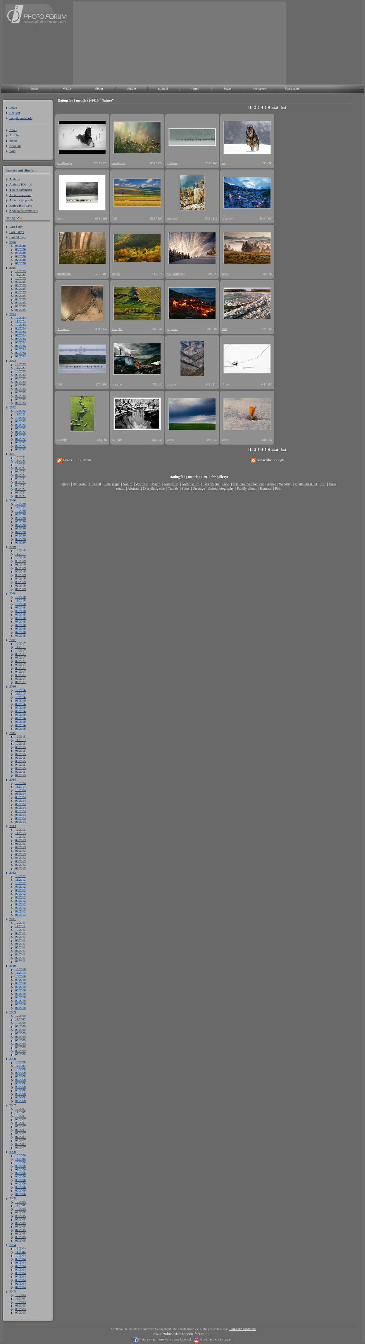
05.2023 (20, 388)
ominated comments (23, 210)
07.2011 (20, 940)
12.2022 (20, 410)
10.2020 (20, 510)
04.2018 (20, 625)
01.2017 (20, 682)
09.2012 (20, 886)
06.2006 (20, 1176)
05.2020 (20, 528)
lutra (60, 218)
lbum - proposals (21, 200)
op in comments (20, 189)
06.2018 (20, 618)
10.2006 (20, 1162)
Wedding (285, 484)
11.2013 (20, 833)
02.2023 (20, 399)
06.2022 (20, 431)
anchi (225, 273)
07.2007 (20, 1126)
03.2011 (20, 954)
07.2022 (20, 428)
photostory (259, 88)
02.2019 (20, 585)
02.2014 (20, 818)
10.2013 (20, 836)
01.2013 (20, 868)
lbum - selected (20, 195)
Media (67, 88)
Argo (225, 384)
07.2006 (20, 1173)
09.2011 (20, 933)
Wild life (142, 484)
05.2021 (20, 482)
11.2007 (20, 1112)
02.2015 (20, 771)
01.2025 (20, 309)
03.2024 (20, 349)
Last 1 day (16, 226)
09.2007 (20, 1119)
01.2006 (20, 1194)
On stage (198, 488)
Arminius (63, 329)
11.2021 (20, 460)
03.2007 (20, 1140)
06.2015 (20, 757)
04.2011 (20, 950)
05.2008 (20, 1086)
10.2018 (20, 604)
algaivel (227, 218)
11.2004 (20, 1252)
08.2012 (20, 890)
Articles (14, 135)
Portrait (96, 484)
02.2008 (20, 1097)
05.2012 (20, 900)
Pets (278, 488)
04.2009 (20, 1043)
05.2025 (20, 295)
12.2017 (20, 643)
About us (15, 146)
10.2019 (20, 557)
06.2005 (20, 1223)
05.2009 (20, 1040)
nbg (224, 163)
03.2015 (20, 768)
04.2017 (20, 671)
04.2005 (20, 1230)
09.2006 (20, 1166)
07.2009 (20, 1033)
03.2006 (20, 1187)
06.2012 (20, 897)
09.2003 (20, 1305)
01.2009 (20, 1054)
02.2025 (20, 306)
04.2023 (20, 392)
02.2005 (20, 1237)
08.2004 (20, 1262)
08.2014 (20, 797)
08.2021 (20, 471)
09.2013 (20, 840)
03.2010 (20, 1000)
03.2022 (20, 442)
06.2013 (20, 850)
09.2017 (20, 654)
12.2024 (20, 317)
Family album (246, 488)
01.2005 (20, 1240)
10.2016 (20, 697)
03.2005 (20, 1233)
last (283, 107)
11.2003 (20, 1298)
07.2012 (20, 893)
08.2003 (20, 1309)
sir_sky (117, 439)
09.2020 (20, 514)
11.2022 (20, 414)
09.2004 (20, 1259)
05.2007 (20, 1133)
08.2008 (20, 1076)
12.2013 (20, 829)
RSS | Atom (82, 460)
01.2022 (20, 449)
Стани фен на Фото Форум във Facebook (164, 1339)
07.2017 (20, 661)
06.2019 (20, 571)
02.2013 (20, 864)
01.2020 (20, 542)
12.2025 (20, 271)
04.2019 (20, 578)
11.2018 (20, 600)
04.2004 (20, 1276)
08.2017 (20, 657)
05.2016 (20, 714)
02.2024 (20, 352)
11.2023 (20, 367)
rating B (163, 88)
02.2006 (20, 1190)
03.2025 (20, 302)
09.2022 (20, 421)
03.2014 (20, 814)
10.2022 (20, 417)
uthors (14, 179)
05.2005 (20, 1226)
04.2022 (20, 438)
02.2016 (20, 725)
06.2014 (20, 804)
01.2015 (20, 775)
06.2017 (20, 664)
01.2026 (20, 263)
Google (279, 460)
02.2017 (20, 678)
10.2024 (20, 324)
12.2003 (20, 1295)
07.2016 (20, 707)
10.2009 (20, 1022)
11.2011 (20, 926)
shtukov (172, 163)
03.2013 (20, 861)
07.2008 (20, 1079)
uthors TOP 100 (20, 184)
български (292, 88)
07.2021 (20, 474)
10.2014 (20, 790)
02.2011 (20, 957)
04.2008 (20, 1090)
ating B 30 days (20, 205)
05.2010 (20, 993)
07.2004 (20, 1266)
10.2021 (20, 464)
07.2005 (20, 1219)
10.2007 (20, 1115)
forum (195, 88)
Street (65, 484)
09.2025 (20, 281)
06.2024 (20, 338)
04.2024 (20, 345)
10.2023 (20, 371)
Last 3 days (16, 232)
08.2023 (20, 378)
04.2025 (20, 299)
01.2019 (20, 589)
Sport (185, 488)
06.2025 (20, 292)
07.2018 (20, 614)
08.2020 (20, 518)
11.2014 (20, 786)
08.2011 (20, 936)
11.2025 (20, 274)
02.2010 (20, 1004)
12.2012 (20, 876)
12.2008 (20, 1062)
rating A (131, 88)
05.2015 (20, 761)
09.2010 (20, 979)
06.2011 (20, 943)
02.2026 (20, 259)
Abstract (134, 488)
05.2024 (20, 342)
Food (226, 484)
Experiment (210, 484)
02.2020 (20, 539)
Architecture (190, 484)
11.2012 (20, 879)
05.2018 (20, 621)
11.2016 (20, 693)
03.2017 (20, 675)
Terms (13, 140)
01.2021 (20, 496)
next (275, 107)
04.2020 (20, 532)
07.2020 (20, 521)
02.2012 (20, 911)
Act (322, 484)
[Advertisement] (173, 42)
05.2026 (20, 249)
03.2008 (20, 1094)
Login (13, 107)
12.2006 (20, 1155)
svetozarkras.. (176, 273)
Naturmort (171, 484)
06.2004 (20, 1269)
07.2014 (20, 800)
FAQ (12, 151)
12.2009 (20, 1015)
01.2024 (20, 356)
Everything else (154, 488)
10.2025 (20, 278)
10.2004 (20, 1255)
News (13, 130)
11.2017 (20, 647)
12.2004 (20, 1248)
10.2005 (20, 1209)
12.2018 (20, 597)
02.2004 (20, 1283)
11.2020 (20, 507)
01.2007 (20, 1147)
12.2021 (20, 457)
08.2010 (20, 983)
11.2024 (20, 321)
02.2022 (20, 446)
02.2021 (20, 492)
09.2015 (20, 747)
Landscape (111, 484)
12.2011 (20, 922)
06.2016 (20, 711)
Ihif (114, 218)
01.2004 (20, 1287)
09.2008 (20, 1072)
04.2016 (20, 718)
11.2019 (20, 554)
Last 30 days (17, 237)
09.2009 (20, 1026)
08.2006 (20, 1169)
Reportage (80, 484)
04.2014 (20, 811)
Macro (155, 484)
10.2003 (20, 1302)
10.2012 (20, 883)
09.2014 (20, 793)
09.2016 (20, 700)
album (99, 88)
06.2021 (20, 478)
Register (14, 112)
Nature (127, 484)
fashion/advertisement (248, 484)
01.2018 (20, 635)
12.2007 (20, 1108)
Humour (266, 488)
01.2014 (20, 821)
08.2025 (20, 285)
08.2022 (20, 424)
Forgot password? (20, 118)
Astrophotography (220, 488)
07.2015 (20, 754)
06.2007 (20, 1130)
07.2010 (20, 986)
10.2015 (20, 743)
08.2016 (20, 704)
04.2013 (20, 857)
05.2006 (20, 1180)
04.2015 (20, 764)
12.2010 (20, 969)
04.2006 (20, 1183)
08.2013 (20, 843)
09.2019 (20, 561)
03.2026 (20, 256)
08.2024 (20, 331)
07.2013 (20, 847)
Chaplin (117, 329)
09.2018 (20, 607)
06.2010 (20, 990)
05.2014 (20, 807)
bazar (227, 88)
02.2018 (20, 632)
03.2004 (20, 1280)
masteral (172, 218)
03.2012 (20, 907)
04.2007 (20, 1137)
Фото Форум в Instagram (215, 1339)
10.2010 (20, 976)
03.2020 (20, 535)
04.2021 (20, 485)
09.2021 (20, 467)
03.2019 (20, 582)
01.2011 (20, 961)
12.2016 (20, 690)
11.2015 (20, 740)
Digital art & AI (306, 484)
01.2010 (20, 1007)
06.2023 (20, 385)
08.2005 (20, 1216)
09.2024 (20, 328)
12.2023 (20, 364)
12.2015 (20, 736)
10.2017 (20, 650)
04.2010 (20, 997)
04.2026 (20, 252)
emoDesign (64, 163)
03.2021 (20, 489)
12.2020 (20, 503)
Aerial (271, 484)
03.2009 (20, 1047)
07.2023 (20, 381)
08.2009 (20, 1029)
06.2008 (20, 1083)
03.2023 (20, 395)
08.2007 (20, 1122)
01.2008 (20, 1101)
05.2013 (20, 854)
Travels (173, 488)
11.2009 (20, 1019)
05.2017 (20, 668)
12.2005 (20, 1202)
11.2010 (20, 972)
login (34, 88)
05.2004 (20, 1273)
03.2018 (20, 628)
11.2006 (20, 1158)
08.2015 (20, 750)
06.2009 (20, 1036)
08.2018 (20, 611)
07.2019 (20, 568)
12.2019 (20, 550)
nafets (116, 273)
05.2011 (20, 947)
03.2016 (20, 721)
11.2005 (20, 1205)
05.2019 (20, 575)
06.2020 (20, 525)
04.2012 (20, 904)
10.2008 (20, 1069)
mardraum (118, 163)
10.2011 (20, 929)
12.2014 (20, 783)
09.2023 (20, 374)
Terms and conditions (242, 1329)
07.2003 (20, 1312)
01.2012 (20, 914)
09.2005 (20, 1212)
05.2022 (20, 435)
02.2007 (20, 1144)
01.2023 (20, 402)
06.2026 (20, 245)
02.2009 (20, 1050)
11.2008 (20, 1065)
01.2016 (20, 728)
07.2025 (20, 288)
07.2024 (20, 335)
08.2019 (20, 564)
